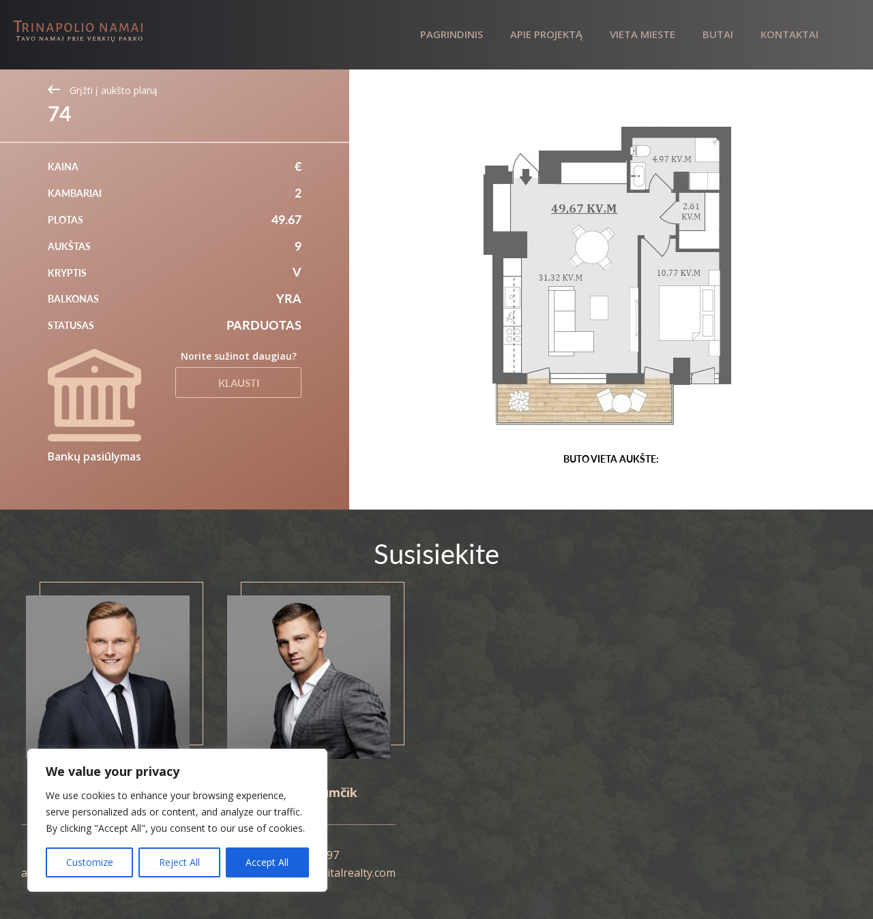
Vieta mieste (642, 34)
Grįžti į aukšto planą (103, 90)
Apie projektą (546, 34)
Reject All (179, 862)
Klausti (238, 383)
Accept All (267, 862)
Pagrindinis (451, 34)
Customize (89, 862)
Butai (717, 34)
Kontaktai (789, 34)
